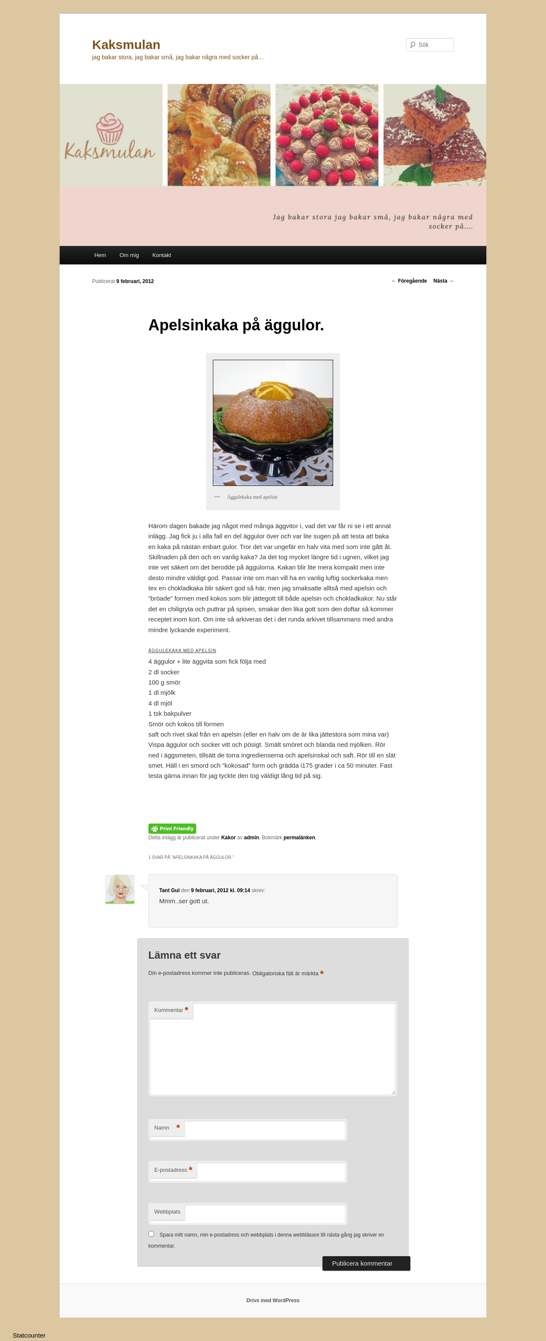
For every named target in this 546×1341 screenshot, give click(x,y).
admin (251, 838)
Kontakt (161, 255)
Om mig (129, 255)
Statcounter (29, 1335)
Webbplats (167, 1211)
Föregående (409, 281)
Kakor (228, 838)
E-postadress (173, 1170)
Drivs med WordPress (273, 1300)
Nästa (443, 281)
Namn (167, 1128)
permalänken (299, 838)
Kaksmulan (126, 45)
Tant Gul (169, 890)
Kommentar (171, 1010)
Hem (100, 255)
